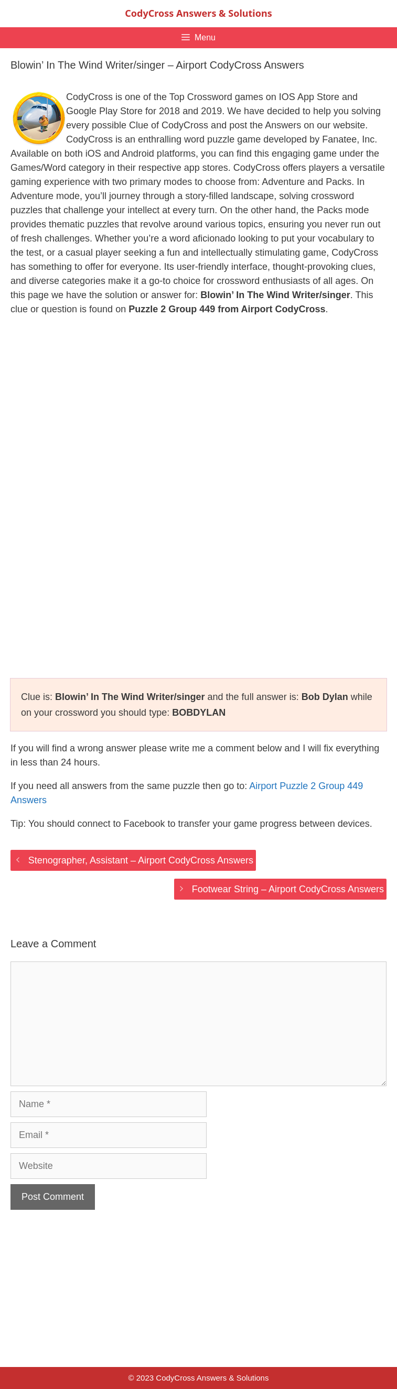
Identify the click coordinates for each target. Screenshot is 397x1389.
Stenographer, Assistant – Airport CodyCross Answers (140, 860)
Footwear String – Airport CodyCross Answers (288, 889)
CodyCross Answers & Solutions (198, 13)
